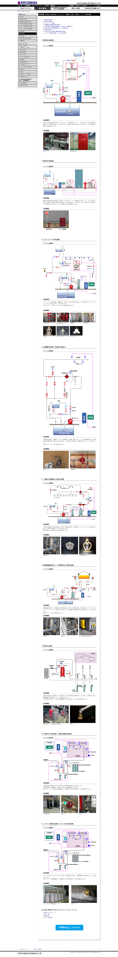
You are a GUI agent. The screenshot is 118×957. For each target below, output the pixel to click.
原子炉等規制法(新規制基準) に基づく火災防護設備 (24, 80)
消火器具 (22, 36)
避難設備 (22, 40)
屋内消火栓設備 (48, 19)
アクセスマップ (37, 5)
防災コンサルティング (50, 912)
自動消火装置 (23, 19)
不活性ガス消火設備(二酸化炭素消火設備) (55, 31)
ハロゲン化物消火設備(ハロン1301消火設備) (55, 33)
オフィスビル (23, 55)
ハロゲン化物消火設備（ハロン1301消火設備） (58, 824)
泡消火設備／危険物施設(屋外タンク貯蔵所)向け (56, 28)
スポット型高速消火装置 (26, 29)
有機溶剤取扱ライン (25, 62)
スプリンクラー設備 (49, 23)
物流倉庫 (22, 59)
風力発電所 (23, 52)
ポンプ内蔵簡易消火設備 (26, 26)
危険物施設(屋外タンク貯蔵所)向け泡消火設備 (58, 565)
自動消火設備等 (24, 85)
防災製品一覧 (21, 14)
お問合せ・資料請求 (50, 5)
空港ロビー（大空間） (25, 74)
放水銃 (21, 16)
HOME (20, 5)
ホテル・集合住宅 (24, 57)
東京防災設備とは (92, 8)
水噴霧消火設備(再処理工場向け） (53, 24)
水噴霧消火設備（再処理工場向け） (55, 347)
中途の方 (85, 5)
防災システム (26, 8)
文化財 (21, 71)
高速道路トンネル (24, 76)
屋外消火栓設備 (48, 21)
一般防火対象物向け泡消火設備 (53, 479)
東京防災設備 (27, 3)
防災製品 (42, 8)
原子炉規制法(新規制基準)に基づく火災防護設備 (59, 8)
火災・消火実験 (48, 917)
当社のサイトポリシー (24, 949)
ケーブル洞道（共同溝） (26, 67)
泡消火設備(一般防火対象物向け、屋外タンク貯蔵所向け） (59, 26)
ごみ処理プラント (24, 64)
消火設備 (22, 33)
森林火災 (22, 69)
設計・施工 (47, 914)
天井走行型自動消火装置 (26, 24)
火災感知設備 (23, 83)
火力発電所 (23, 50)
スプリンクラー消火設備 (51, 239)
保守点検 (47, 915)
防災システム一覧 (22, 43)
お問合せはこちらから (69, 927)
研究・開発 (75, 8)
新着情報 (28, 5)
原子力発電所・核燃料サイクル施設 (25, 46)
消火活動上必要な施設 (25, 38)
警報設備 (22, 31)
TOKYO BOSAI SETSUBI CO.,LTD (30, 953)
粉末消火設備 (48, 29)
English (98, 5)
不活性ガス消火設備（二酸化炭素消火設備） (58, 734)
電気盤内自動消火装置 (25, 21)
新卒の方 (78, 5)
